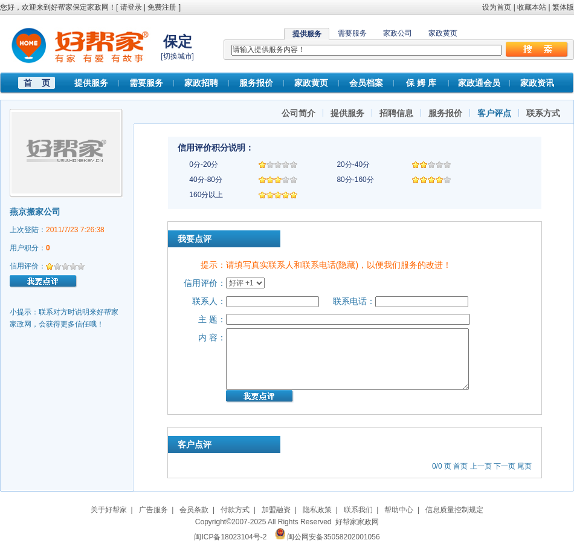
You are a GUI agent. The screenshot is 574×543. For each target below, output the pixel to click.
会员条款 (193, 510)
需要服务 (352, 33)
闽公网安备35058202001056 (333, 537)
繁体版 (563, 7)
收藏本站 (531, 7)
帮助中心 (398, 510)
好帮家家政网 (357, 522)
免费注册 (161, 7)
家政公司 (397, 33)
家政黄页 (442, 33)
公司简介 (298, 113)
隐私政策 (317, 510)
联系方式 (543, 113)
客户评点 (494, 113)
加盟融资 (276, 510)
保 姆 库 (421, 83)
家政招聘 (201, 83)
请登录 (131, 7)
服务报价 (256, 83)
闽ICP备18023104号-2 (230, 537)
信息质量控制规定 (454, 510)
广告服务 (153, 510)
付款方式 (235, 510)
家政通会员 (479, 83)
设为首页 (496, 7)
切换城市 (177, 56)
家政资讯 (537, 83)
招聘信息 (396, 113)
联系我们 (358, 510)
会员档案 (366, 83)
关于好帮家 (109, 510)
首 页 (37, 83)
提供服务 (91, 83)
